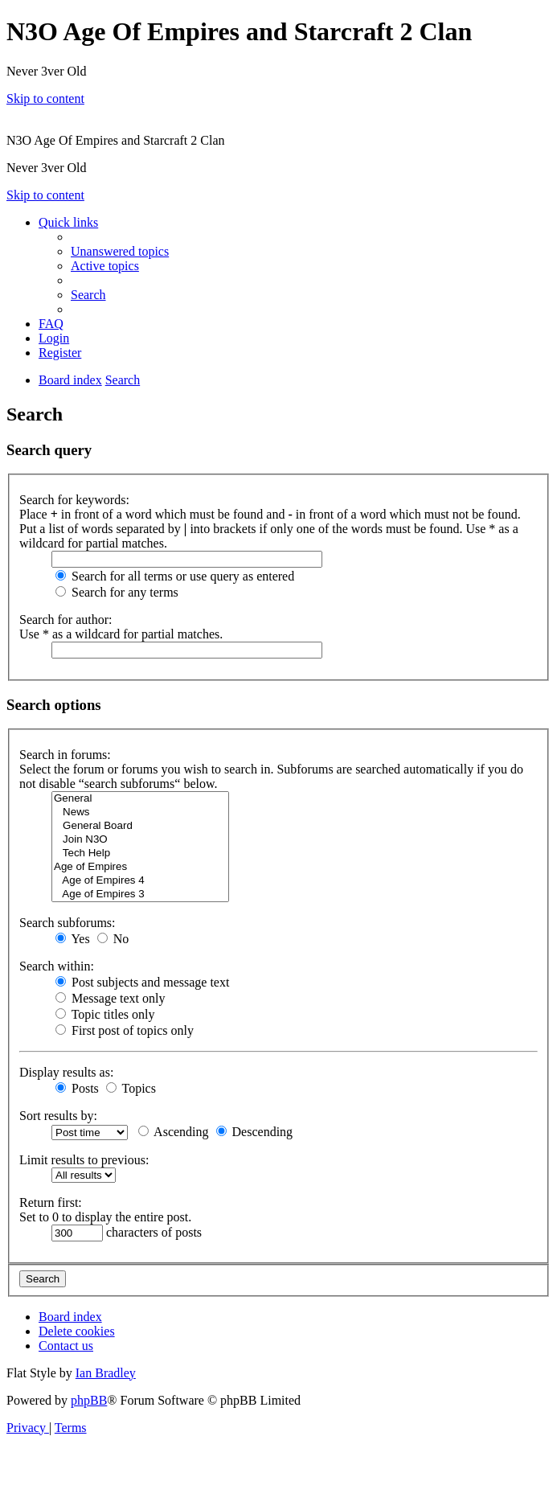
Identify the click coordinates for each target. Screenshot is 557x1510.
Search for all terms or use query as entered (174, 576)
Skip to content (45, 98)
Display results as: (66, 1072)
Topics (131, 1088)
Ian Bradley (106, 1373)
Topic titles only (104, 1014)
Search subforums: (67, 922)
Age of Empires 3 (140, 894)
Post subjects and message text (142, 982)
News (140, 812)
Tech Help (140, 853)
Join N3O (140, 840)
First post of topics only (124, 1030)
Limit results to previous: (84, 1160)
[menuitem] (120, 251)
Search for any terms (116, 592)
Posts (77, 1088)
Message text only (110, 998)
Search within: (56, 966)
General (140, 799)
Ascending (173, 1132)
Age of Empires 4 (140, 881)
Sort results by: (58, 1115)
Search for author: (66, 619)
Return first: (50, 1202)
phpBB (89, 1400)
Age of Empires (140, 867)
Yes (72, 939)
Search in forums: (65, 754)
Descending (254, 1132)
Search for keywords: (74, 500)
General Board (140, 826)
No (113, 939)
